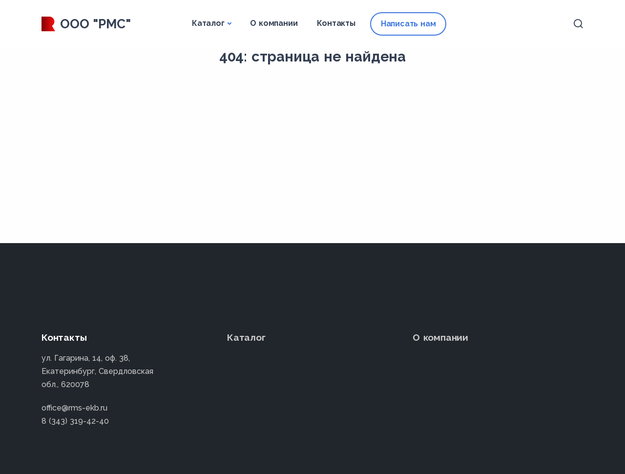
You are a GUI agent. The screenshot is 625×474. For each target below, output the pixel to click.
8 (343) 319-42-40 (75, 421)
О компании (273, 23)
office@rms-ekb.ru (74, 407)
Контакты (336, 23)
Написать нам (408, 23)
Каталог (208, 23)
